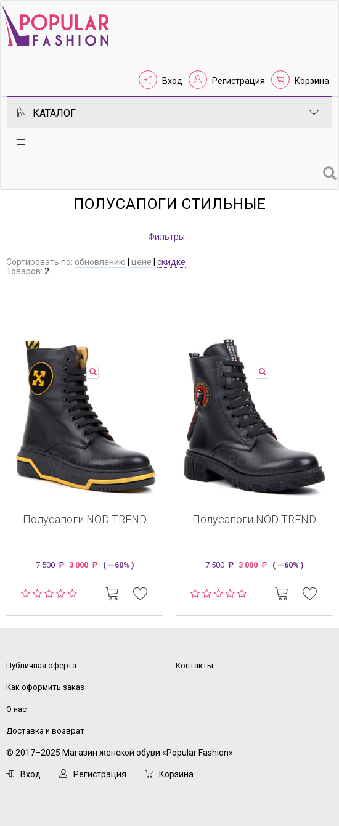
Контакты (194, 665)
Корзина (312, 81)
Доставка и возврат (45, 730)
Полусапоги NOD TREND (85, 519)
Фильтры (166, 237)
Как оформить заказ (45, 687)
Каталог (168, 112)
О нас (16, 709)
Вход (172, 81)
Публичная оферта (41, 665)
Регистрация (238, 81)
